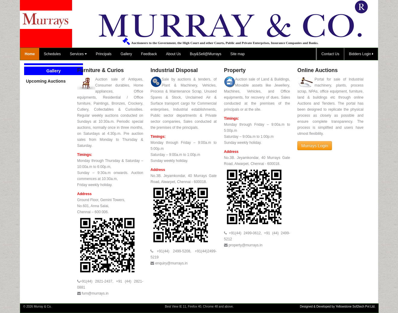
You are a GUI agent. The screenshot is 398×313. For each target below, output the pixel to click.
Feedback (149, 54)
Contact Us (330, 54)
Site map (237, 54)
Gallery (126, 54)
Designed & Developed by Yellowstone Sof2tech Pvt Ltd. (337, 306)
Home (30, 54)
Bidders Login (361, 54)
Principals (104, 54)
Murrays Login (314, 145)
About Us (173, 54)
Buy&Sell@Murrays (205, 54)
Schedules (52, 54)
